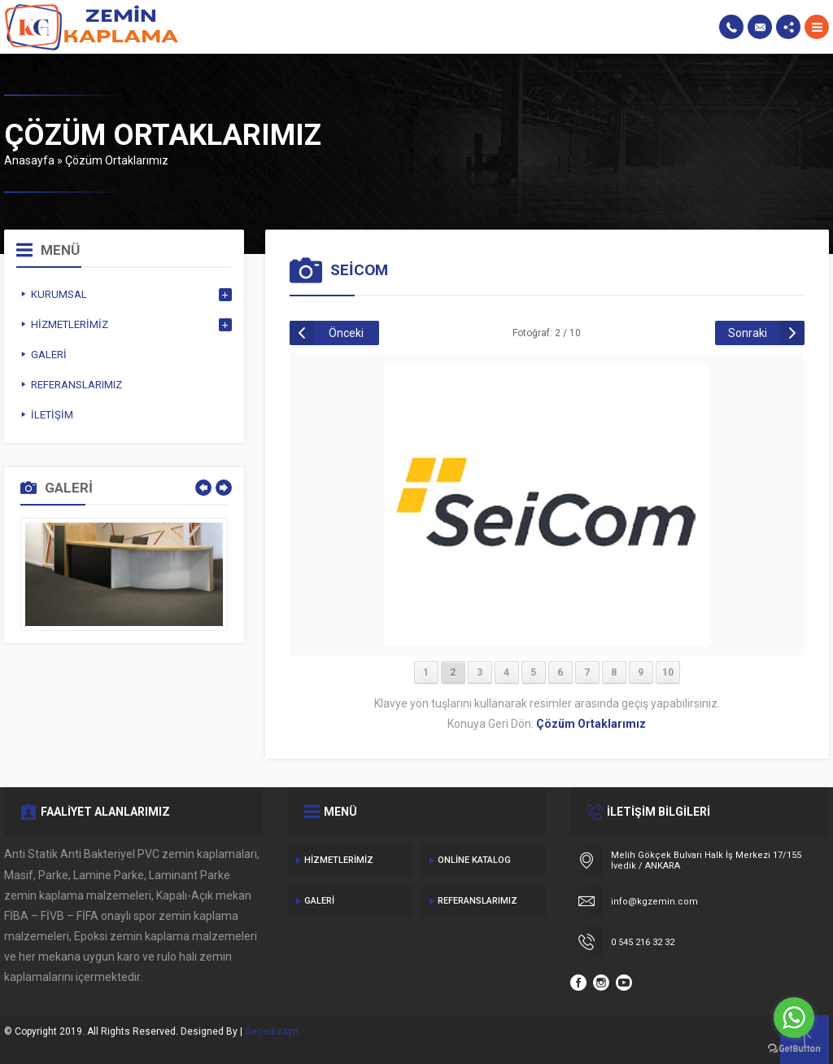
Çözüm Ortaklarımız (116, 160)
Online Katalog (474, 860)
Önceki (346, 332)
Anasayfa (29, 160)
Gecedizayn (272, 1031)
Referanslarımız (477, 900)
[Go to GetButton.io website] (794, 1048)
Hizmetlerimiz (338, 860)
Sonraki (747, 332)
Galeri (319, 900)
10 (668, 672)
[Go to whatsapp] (794, 1017)
